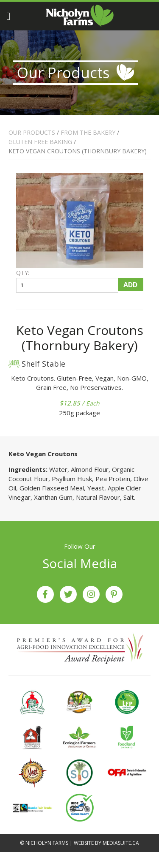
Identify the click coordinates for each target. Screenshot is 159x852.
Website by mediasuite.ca (106, 843)
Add (130, 284)
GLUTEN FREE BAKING (41, 142)
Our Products (31, 132)
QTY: (22, 273)
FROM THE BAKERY (88, 132)
